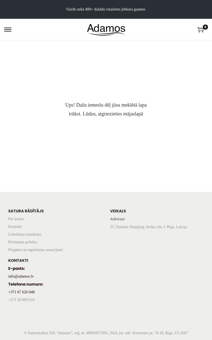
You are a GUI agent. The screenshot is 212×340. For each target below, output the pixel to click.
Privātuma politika (22, 242)
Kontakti (15, 227)
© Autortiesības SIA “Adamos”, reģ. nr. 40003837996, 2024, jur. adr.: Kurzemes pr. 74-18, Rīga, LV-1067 (106, 333)
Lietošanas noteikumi (24, 234)
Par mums (16, 219)
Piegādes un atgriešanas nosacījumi (35, 250)
